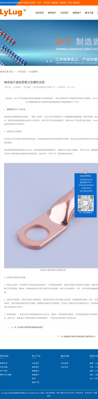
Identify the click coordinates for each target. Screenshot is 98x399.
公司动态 (21, 71)
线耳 (34, 379)
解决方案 (89, 13)
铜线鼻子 (35, 375)
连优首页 (39, 13)
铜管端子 (76, 3)
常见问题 (3, 367)
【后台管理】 (50, 393)
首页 (11, 71)
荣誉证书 (3, 363)
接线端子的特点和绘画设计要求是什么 (79, 336)
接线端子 (35, 371)
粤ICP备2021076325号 (65, 393)
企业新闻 (33, 71)
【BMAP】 (79, 393)
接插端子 (77, 13)
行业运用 (64, 363)
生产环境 (3, 371)
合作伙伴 (64, 367)
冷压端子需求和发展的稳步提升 (30, 327)
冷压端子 (47, 3)
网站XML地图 (5, 375)
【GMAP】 (88, 393)
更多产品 (35, 382)
